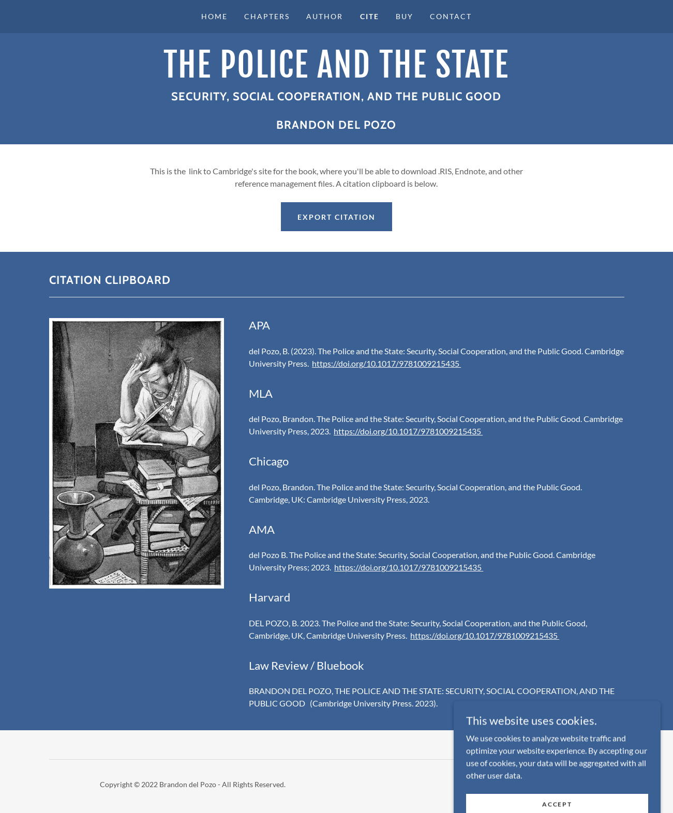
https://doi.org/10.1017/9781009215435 (386, 363)
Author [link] (324, 16)
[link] (336, 74)
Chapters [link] (267, 16)
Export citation (336, 217)
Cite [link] (369, 16)
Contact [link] (451, 16)
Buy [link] (404, 16)
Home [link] (214, 16)
